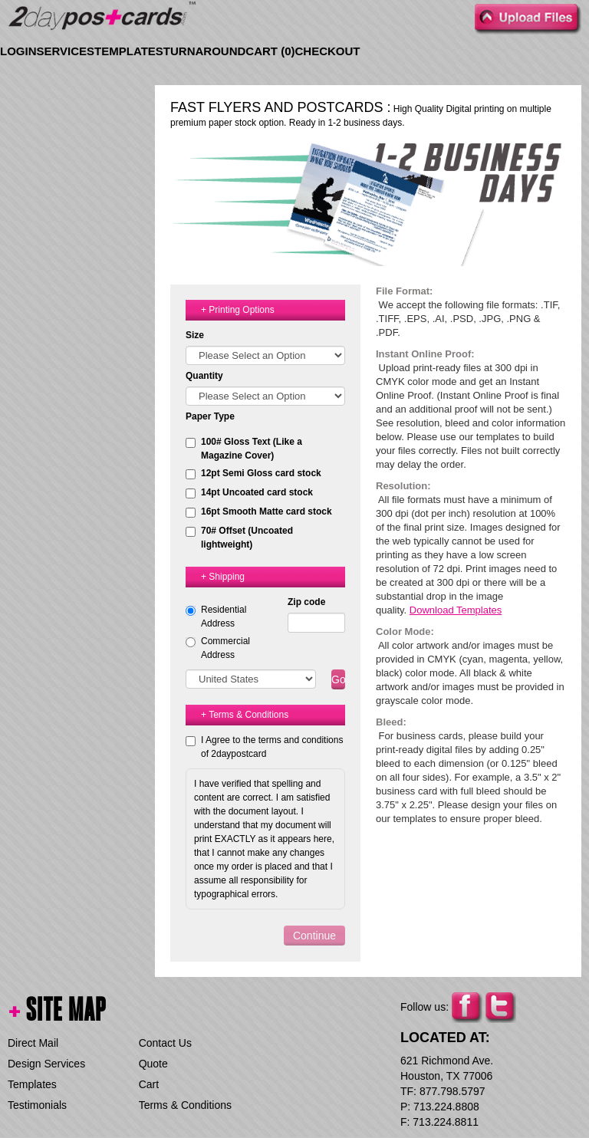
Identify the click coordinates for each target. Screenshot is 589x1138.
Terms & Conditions (185, 1105)
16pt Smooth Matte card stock (259, 512)
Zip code (306, 602)
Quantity (204, 375)
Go (338, 679)
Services (66, 51)
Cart (149, 1084)
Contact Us (165, 1043)
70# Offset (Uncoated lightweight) (239, 537)
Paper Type (210, 416)
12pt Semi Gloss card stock (253, 473)
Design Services (46, 1063)
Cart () (269, 51)
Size (195, 335)
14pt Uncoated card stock (249, 492)
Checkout (327, 51)
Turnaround (204, 51)
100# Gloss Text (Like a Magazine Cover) (244, 448)
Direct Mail (33, 1043)
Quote (153, 1063)
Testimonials (37, 1105)
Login (18, 51)
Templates (128, 51)
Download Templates (456, 610)
